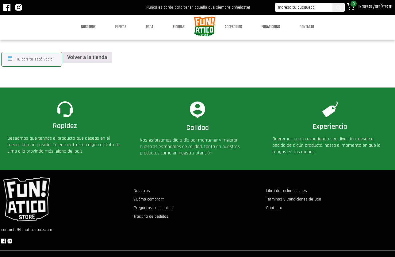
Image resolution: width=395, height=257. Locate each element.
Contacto (307, 27)
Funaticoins (271, 27)
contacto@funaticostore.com (26, 229)
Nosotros (88, 27)
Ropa (149, 27)
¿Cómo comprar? (149, 199)
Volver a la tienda (87, 57)
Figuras (179, 27)
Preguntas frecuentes (153, 208)
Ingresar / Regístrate (375, 7)
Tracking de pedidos (151, 216)
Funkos (120, 27)
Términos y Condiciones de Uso (293, 199)
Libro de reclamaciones (286, 190)
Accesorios (233, 27)
